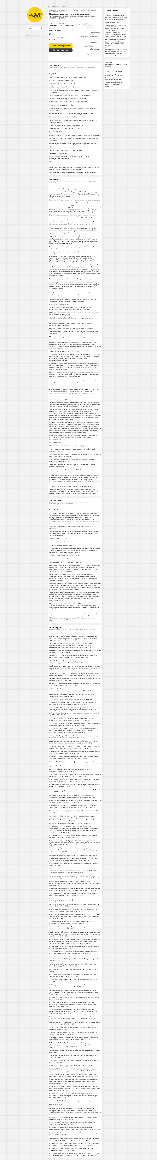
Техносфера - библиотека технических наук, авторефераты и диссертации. (35, 14)
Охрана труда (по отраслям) (59, 6)
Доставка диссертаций (34, 35)
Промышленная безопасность (114, 82)
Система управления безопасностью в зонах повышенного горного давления (116, 43)
